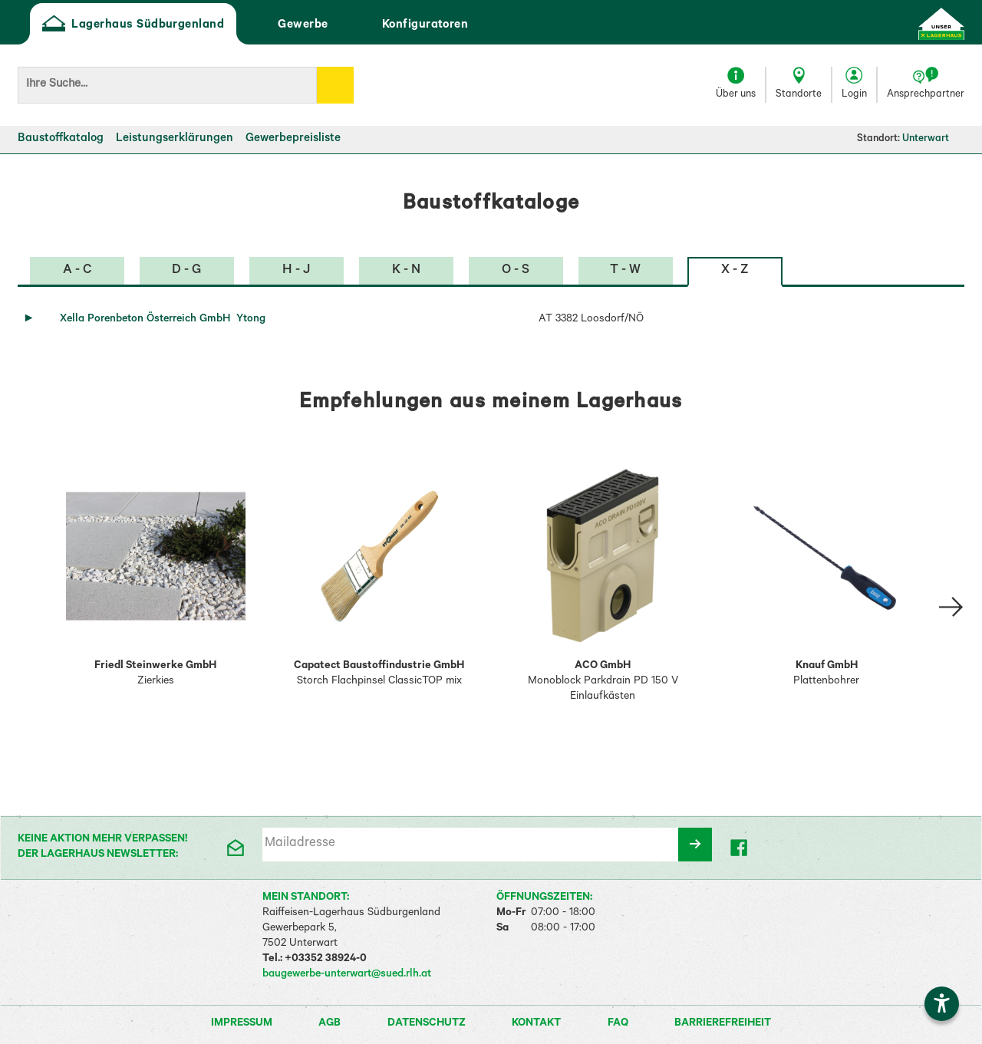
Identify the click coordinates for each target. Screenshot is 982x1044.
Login (854, 94)
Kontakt (537, 1024)
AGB (330, 1024)
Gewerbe (288, 25)
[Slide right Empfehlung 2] (951, 607)
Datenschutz (427, 1024)
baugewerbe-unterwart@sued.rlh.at (346, 975)
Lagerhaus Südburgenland (133, 25)
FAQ (619, 1024)
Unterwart (933, 139)
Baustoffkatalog (61, 139)
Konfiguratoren (411, 25)
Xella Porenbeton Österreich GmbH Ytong (162, 320)
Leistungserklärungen (174, 139)
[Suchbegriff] (167, 85)
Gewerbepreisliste (293, 139)
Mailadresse (300, 844)
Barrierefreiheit (722, 1024)
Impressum (243, 1024)
